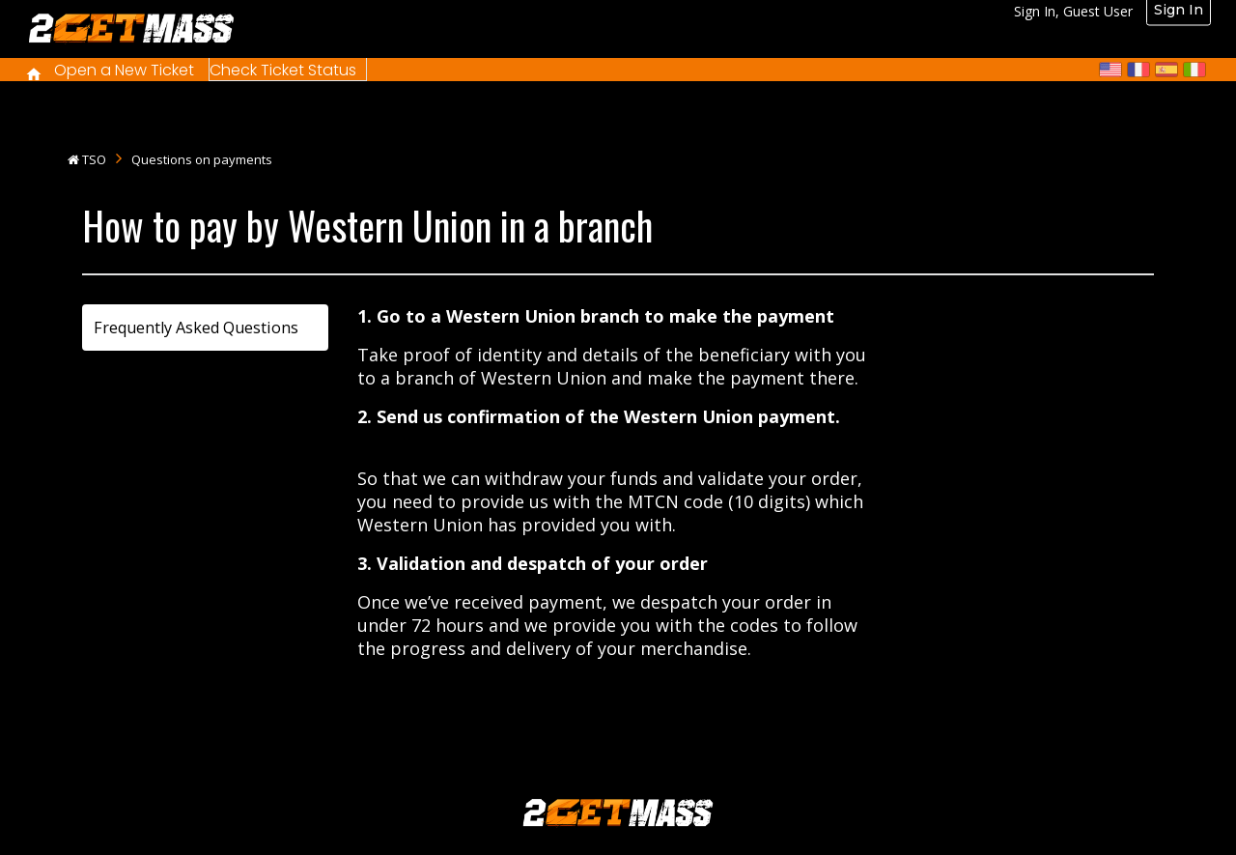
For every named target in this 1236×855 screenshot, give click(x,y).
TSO (94, 159)
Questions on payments (201, 159)
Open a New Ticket (124, 70)
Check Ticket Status (283, 70)
